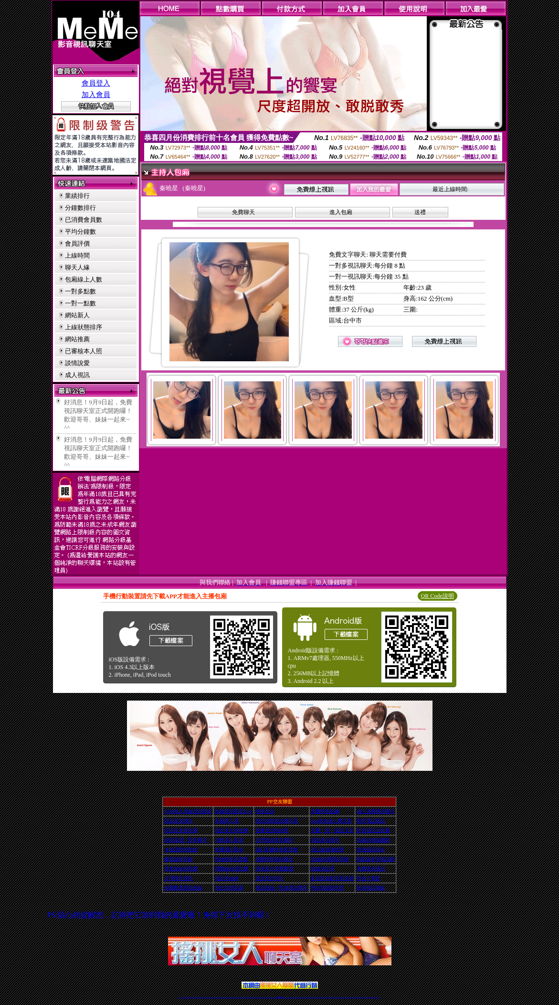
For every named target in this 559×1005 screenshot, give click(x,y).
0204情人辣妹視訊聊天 (188, 811)
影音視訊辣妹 (371, 887)
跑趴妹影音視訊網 (376, 859)
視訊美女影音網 (181, 830)
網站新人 (77, 315)
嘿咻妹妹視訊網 (231, 868)
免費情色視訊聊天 (274, 859)
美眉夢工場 (227, 820)
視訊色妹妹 (227, 878)
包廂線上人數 (83, 279)
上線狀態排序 (83, 327)
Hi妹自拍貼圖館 (373, 840)
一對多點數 (80, 291)
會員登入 (96, 83)
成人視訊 (77, 374)
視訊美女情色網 (231, 830)
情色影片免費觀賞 (274, 868)
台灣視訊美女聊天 (274, 840)
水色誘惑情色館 (181, 849)
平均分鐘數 (80, 231)
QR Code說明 (437, 596)
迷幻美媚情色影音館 (276, 849)
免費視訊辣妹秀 (272, 830)
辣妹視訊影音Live (233, 811)
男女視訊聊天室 (327, 887)
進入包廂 (340, 212)
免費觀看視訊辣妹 (183, 887)
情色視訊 (264, 811)
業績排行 (77, 195)
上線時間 (77, 255)
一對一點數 (80, 303)
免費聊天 (243, 212)
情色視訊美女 (371, 849)
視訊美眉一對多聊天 (185, 840)
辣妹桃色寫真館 (231, 859)
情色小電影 (368, 878)
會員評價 (77, 243)
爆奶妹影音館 (178, 859)
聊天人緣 (77, 267)
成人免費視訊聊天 (376, 811)
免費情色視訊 (371, 868)
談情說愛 (77, 363)
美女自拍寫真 (229, 887)
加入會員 (96, 94)
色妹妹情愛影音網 (330, 859)
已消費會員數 (83, 219)
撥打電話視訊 (371, 820)
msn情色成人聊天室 (331, 820)
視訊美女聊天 (178, 820)
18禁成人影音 (229, 840)
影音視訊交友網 (373, 830)
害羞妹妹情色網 (181, 868)
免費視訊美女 (229, 849)
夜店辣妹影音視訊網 (332, 878)
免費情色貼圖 (325, 811)
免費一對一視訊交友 (332, 830)
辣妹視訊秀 (323, 868)
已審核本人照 (83, 351)
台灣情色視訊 (178, 878)
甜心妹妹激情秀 (327, 849)
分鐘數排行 (80, 207)
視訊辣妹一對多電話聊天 (281, 887)
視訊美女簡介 (269, 878)
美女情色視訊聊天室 (276, 820)
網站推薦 (77, 339)
